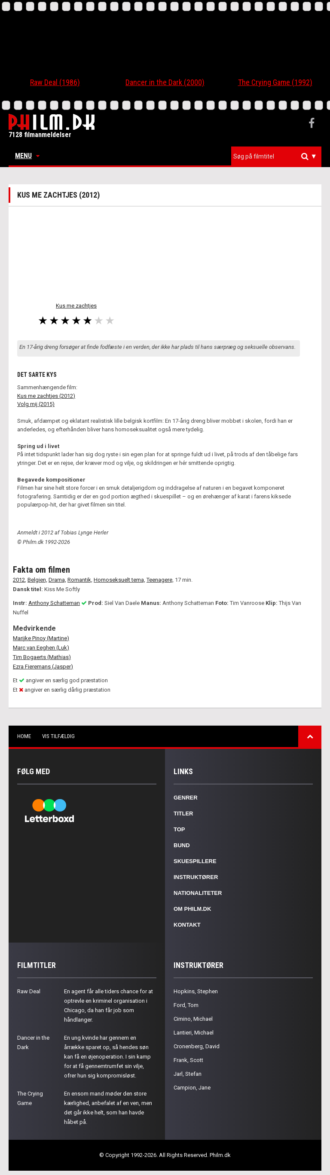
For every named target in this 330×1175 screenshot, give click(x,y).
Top (179, 829)
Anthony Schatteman (54, 603)
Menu (27, 156)
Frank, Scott (188, 1060)
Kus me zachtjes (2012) (46, 396)
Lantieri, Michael (194, 1032)
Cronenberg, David (197, 1046)
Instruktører (196, 877)
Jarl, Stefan (188, 1074)
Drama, (57, 580)
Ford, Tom (186, 1005)
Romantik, (79, 580)
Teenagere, (160, 580)
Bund (182, 845)
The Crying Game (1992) (275, 82)
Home (24, 736)
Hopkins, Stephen (196, 991)
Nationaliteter (198, 893)
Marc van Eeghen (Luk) (41, 647)
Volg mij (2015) (36, 404)
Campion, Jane (192, 1087)
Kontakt (187, 925)
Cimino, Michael (193, 1019)
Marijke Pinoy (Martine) (41, 638)
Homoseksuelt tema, (119, 580)
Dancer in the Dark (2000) (165, 82)
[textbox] (278, 156)
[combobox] (276, 156)
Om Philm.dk (192, 909)
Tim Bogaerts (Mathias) (42, 657)
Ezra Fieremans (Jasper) (43, 666)
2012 (19, 580)
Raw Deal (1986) (55, 82)
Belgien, (37, 580)
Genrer (186, 797)
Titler (183, 813)
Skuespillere (195, 861)
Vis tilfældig (58, 736)
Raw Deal (28, 991)
